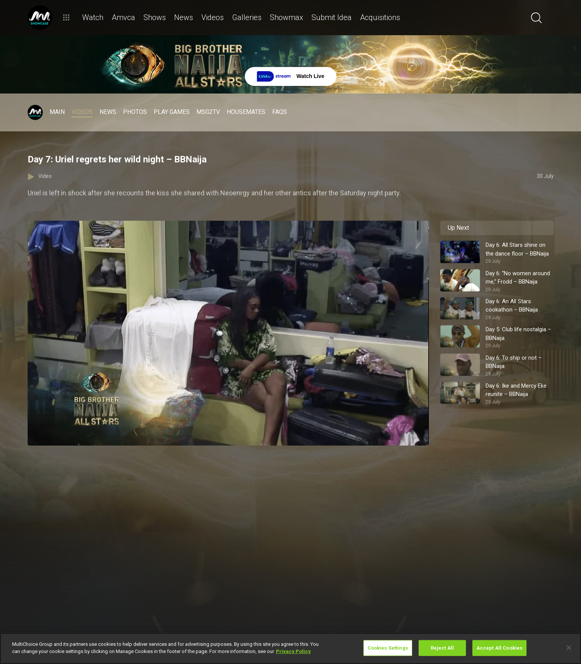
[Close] (569, 647)
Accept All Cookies (499, 648)
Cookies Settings (388, 648)
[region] (290, 648)
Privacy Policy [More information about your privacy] (293, 651)
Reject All (442, 648)
